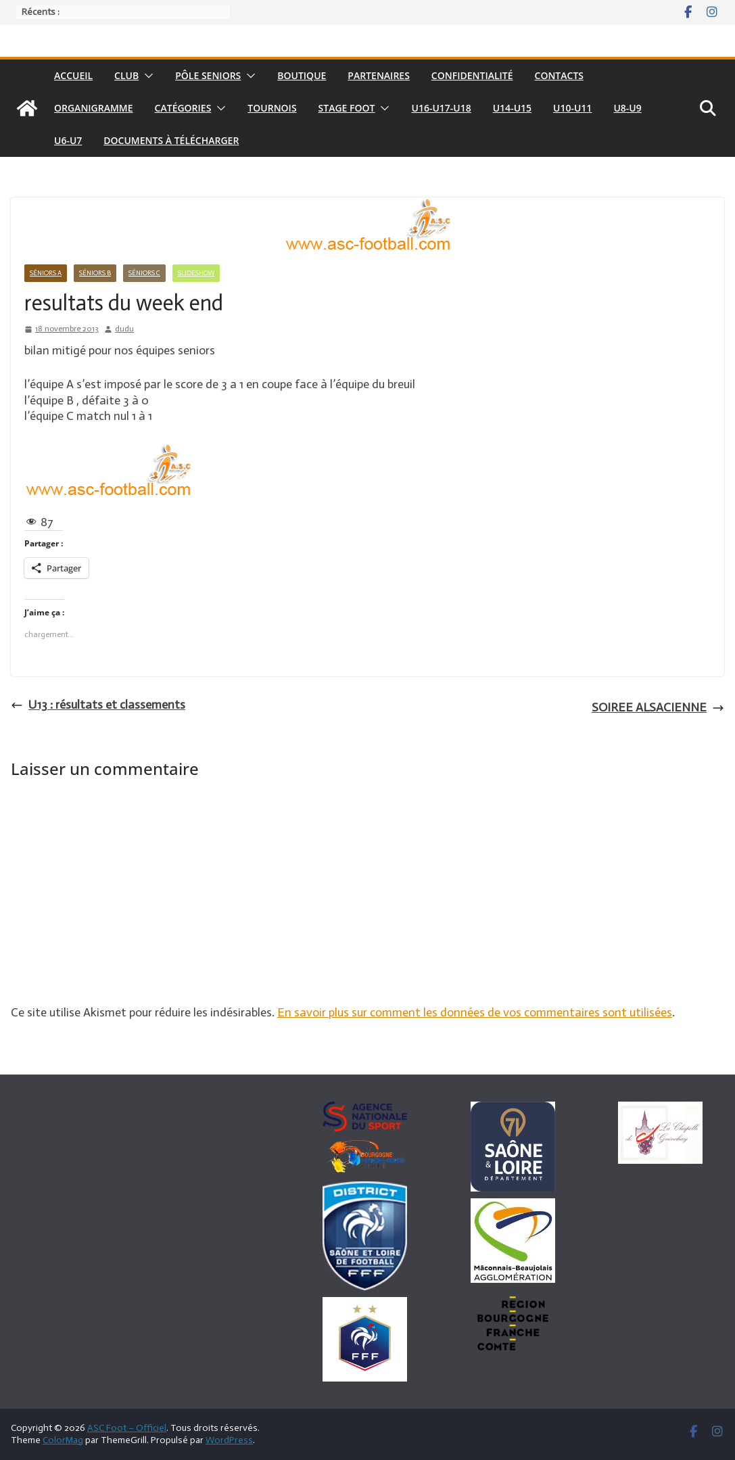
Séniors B (95, 273)
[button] (146, 75)
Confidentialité (472, 75)
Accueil (73, 75)
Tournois (271, 107)
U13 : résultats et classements (98, 704)
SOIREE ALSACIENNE (658, 707)
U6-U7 (68, 140)
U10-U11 (572, 107)
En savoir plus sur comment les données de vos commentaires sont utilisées (474, 1012)
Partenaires (378, 75)
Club (126, 75)
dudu (124, 328)
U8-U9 (627, 107)
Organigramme (93, 107)
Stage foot (346, 107)
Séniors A (46, 273)
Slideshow (196, 273)
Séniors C (144, 273)
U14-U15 (512, 107)
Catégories (183, 107)
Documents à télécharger (171, 140)
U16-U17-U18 (441, 107)
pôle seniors (208, 75)
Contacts (559, 75)
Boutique (301, 75)
